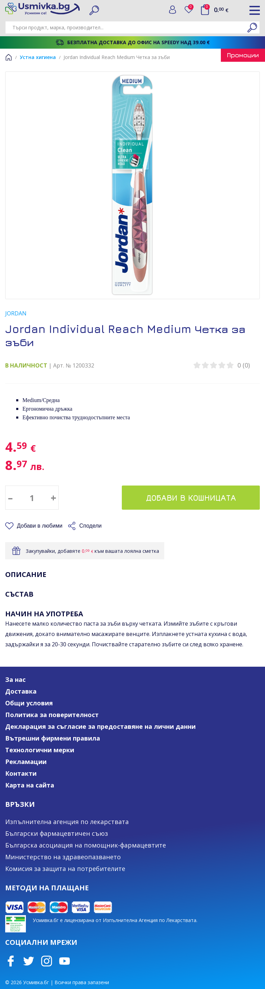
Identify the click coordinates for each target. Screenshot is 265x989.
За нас (15, 679)
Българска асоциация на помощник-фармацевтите (85, 845)
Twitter (28, 961)
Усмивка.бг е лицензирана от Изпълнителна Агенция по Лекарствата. (115, 920)
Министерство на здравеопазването (63, 857)
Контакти (21, 773)
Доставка (21, 691)
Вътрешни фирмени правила (52, 738)
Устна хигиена (38, 57)
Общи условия (29, 703)
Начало (8, 57)
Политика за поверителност (52, 715)
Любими (191, 8)
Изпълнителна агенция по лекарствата (67, 821)
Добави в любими (39, 526)
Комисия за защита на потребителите (65, 868)
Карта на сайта (29, 785)
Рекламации (26, 761)
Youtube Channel (64, 961)
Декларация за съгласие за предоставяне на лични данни (100, 726)
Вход (172, 9)
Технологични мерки (39, 750)
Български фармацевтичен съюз (56, 833)
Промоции (243, 55)
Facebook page (10, 961)
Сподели (90, 526)
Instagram (46, 961)
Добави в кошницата (191, 497)
